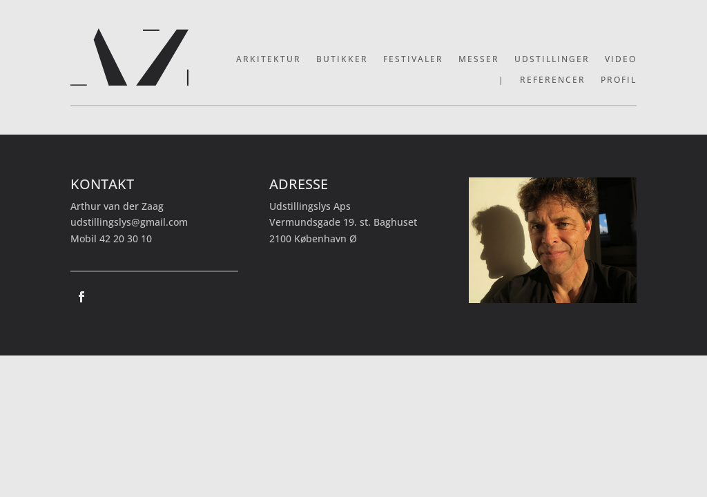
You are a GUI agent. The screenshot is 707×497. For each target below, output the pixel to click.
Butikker (342, 60)
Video (621, 60)
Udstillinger (552, 60)
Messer (478, 60)
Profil (619, 80)
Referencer (552, 80)
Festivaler (413, 60)
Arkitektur (268, 60)
